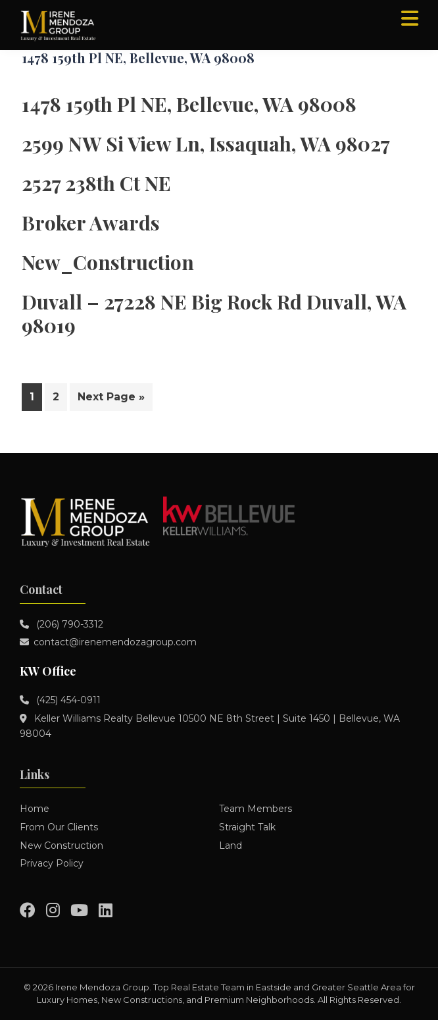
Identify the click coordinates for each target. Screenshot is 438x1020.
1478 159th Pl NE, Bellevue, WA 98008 (189, 104)
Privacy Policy (52, 863)
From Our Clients (59, 827)
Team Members (255, 809)
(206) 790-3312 (68, 624)
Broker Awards (91, 222)
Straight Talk (247, 827)
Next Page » (111, 399)
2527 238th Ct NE (96, 183)
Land (230, 845)
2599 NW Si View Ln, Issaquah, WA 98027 (206, 143)
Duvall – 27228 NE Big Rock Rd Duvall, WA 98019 (214, 313)
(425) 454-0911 (67, 700)
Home (34, 809)
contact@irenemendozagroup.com (115, 642)
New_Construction (108, 262)
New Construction (61, 845)
